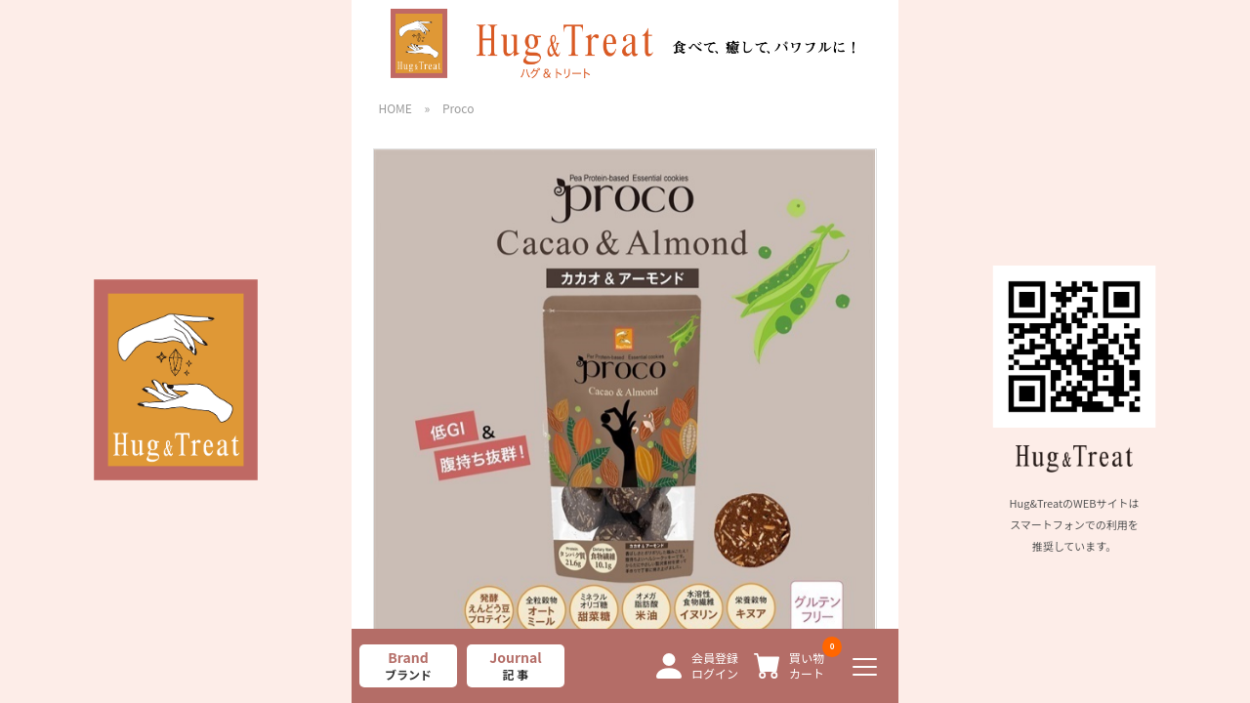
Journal (516, 665)
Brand (408, 665)
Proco (458, 108)
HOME (394, 108)
